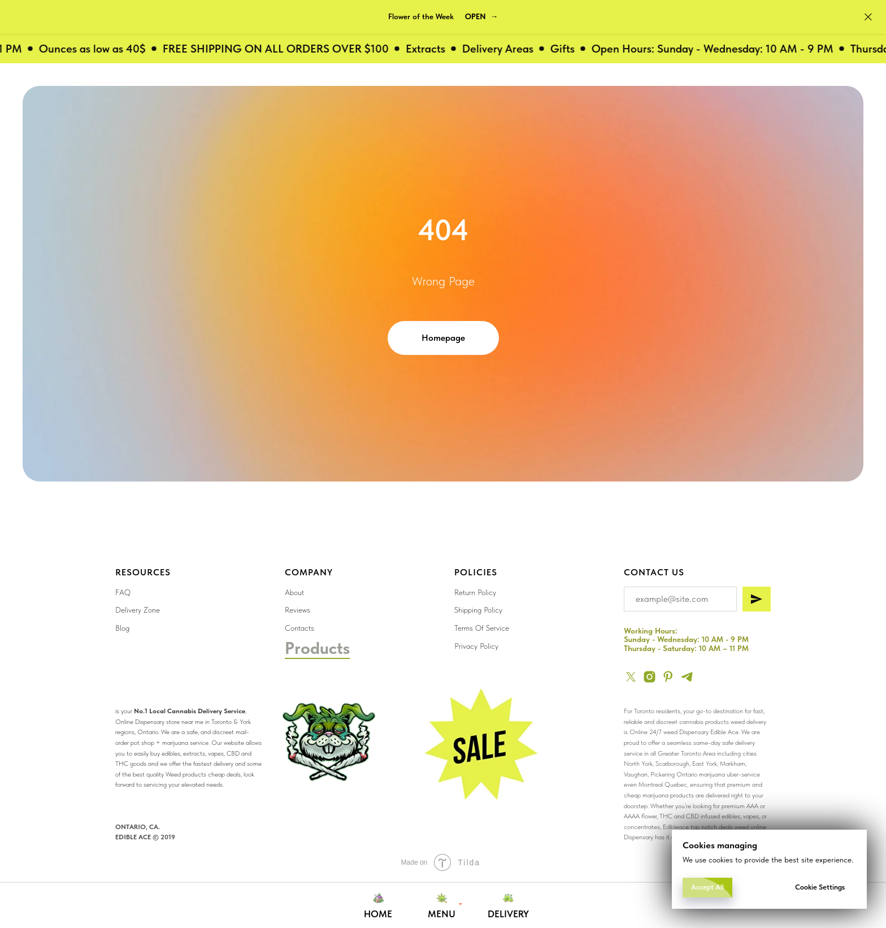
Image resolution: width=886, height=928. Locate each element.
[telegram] (687, 677)
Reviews (297, 609)
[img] (478, 746)
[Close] (868, 17)
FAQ (123, 592)
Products (317, 648)
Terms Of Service (481, 627)
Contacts (299, 627)
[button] (481, 17)
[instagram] (649, 677)
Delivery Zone (137, 609)
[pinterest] (668, 677)
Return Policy (475, 592)
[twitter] (631, 677)
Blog (122, 627)
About (294, 592)
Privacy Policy (476, 646)
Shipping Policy (478, 609)
